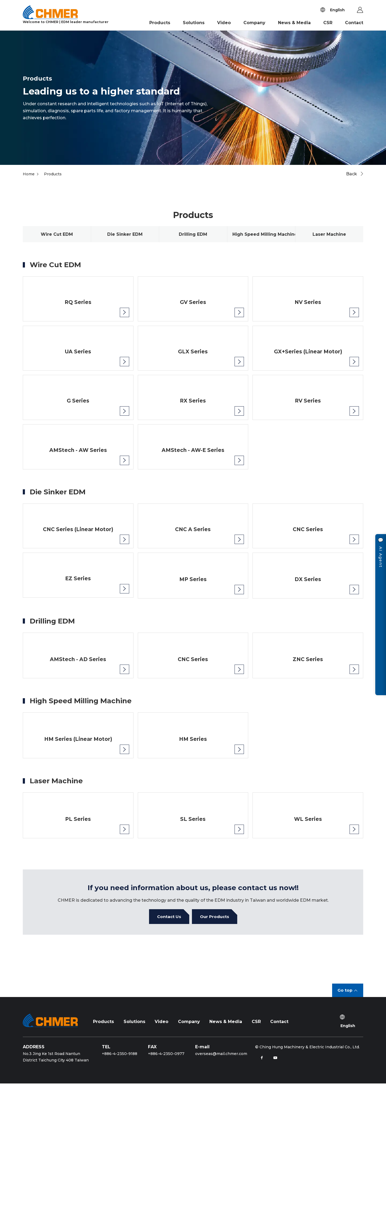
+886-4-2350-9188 (119, 1199)
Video (224, 22)
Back (351, 173)
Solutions (194, 22)
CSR (327, 22)
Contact (354, 22)
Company (254, 22)
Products (159, 22)
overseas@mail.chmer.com (221, 1199)
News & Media (294, 22)
